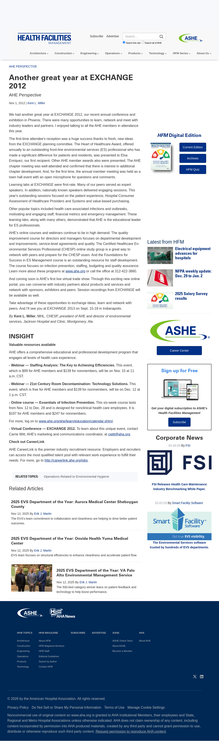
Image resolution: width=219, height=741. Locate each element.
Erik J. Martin (43, 513)
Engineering (88, 53)
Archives (192, 158)
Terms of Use (114, 707)
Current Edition (193, 147)
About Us (203, 53)
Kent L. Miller (36, 103)
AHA (141, 632)
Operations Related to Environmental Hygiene (76, 476)
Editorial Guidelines (49, 656)
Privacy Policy (18, 707)
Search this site (133, 43)
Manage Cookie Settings (146, 707)
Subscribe (179, 422)
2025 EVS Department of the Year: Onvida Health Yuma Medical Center (69, 541)
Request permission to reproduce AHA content (131, 731)
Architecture (38, 53)
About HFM (45, 640)
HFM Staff (44, 651)
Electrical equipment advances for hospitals (192, 253)
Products (134, 53)
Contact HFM (46, 666)
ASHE (115, 632)
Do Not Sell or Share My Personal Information (66, 707)
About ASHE (119, 646)
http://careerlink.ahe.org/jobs (66, 460)
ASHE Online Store (122, 640)
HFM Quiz (193, 169)
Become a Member (122, 651)
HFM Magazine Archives (51, 646)
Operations (112, 53)
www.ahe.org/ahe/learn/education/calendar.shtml (76, 421)
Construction (63, 53)
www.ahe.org (75, 271)
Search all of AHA (153, 43)
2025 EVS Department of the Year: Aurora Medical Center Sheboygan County (74, 504)
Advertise (99, 632)
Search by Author (48, 661)
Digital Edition (179, 135)
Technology (156, 53)
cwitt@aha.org (119, 434)
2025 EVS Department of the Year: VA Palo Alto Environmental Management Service (95, 573)
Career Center (179, 350)
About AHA (145, 640)
